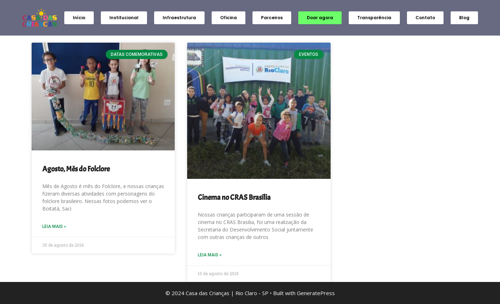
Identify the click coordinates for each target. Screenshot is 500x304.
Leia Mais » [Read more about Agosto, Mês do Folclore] (54, 226)
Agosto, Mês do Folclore (76, 169)
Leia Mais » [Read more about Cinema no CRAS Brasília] (210, 254)
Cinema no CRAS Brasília (234, 197)
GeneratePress (316, 293)
